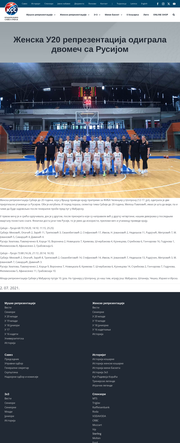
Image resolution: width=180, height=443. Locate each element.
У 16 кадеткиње (101, 329)
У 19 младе (98, 321)
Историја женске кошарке (107, 363)
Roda (95, 411)
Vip (94, 429)
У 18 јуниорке (100, 325)
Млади (8, 411)
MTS (94, 398)
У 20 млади (11, 316)
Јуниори (9, 416)
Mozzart (97, 425)
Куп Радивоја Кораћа (105, 376)
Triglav (96, 403)
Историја (10, 343)
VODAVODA (99, 416)
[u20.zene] (90, 130)
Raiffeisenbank (100, 407)
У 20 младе (98, 316)
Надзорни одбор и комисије (21, 376)
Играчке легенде (102, 385)
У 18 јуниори (12, 325)
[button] (173, 15)
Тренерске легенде (103, 381)
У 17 (7, 329)
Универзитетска (14, 338)
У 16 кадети (11, 334)
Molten (96, 438)
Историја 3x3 (100, 372)
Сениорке (98, 312)
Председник (12, 359)
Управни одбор (14, 363)
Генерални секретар (17, 368)
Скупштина (11, 372)
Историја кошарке (103, 359)
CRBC (95, 420)
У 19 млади (11, 321)
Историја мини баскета (106, 368)
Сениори (10, 312)
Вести (8, 307)
